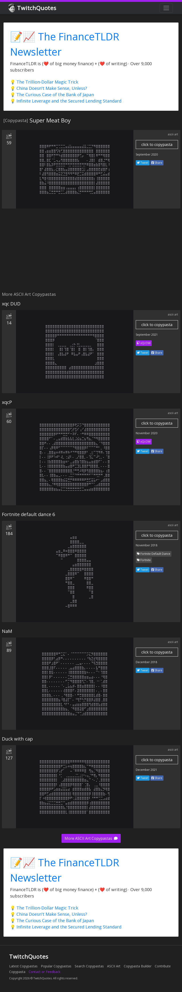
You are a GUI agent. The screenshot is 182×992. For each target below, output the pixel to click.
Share (156, 163)
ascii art (173, 134)
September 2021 (147, 335)
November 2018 (146, 545)
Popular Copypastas (56, 966)
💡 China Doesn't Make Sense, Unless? (48, 88)
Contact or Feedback (44, 971)
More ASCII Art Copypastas (91, 838)
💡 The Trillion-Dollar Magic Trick (44, 82)
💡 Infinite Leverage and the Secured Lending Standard (65, 101)
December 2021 (146, 770)
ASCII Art (113, 966)
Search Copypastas (89, 966)
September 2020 (147, 154)
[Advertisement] (90, 252)
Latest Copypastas (23, 966)
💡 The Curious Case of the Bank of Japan (52, 94)
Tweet (142, 163)
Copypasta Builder (137, 966)
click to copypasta (156, 144)
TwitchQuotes (32, 8)
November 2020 (146, 433)
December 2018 (146, 662)
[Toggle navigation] (166, 8)
